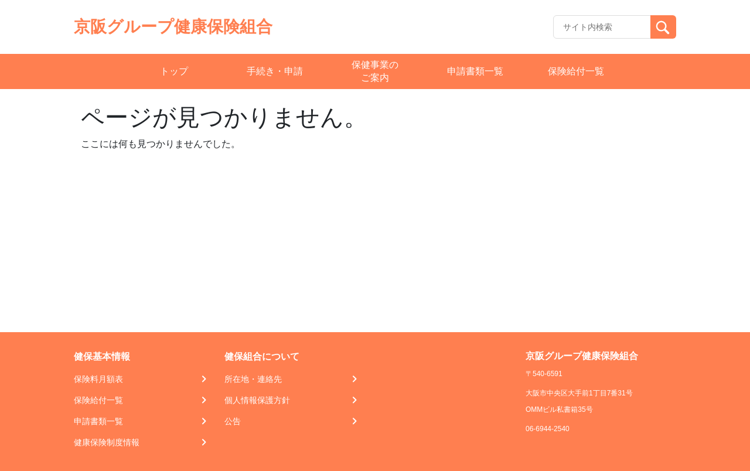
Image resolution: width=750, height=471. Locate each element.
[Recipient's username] (602, 27)
